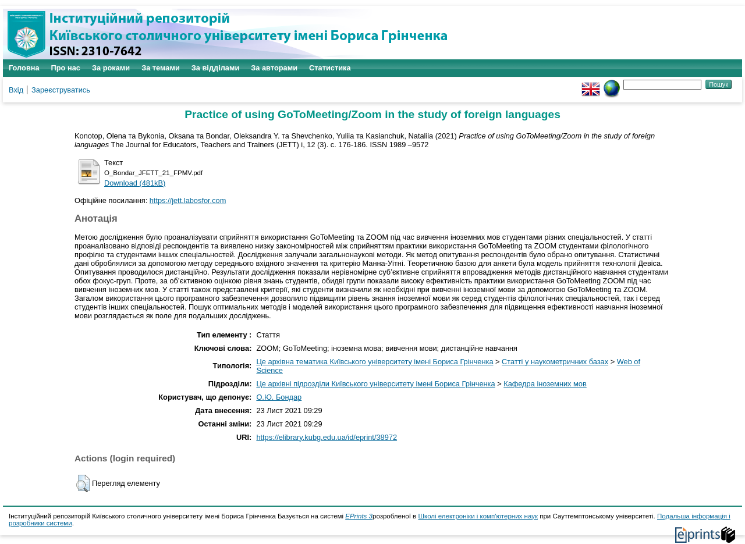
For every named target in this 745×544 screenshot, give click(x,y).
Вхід (16, 90)
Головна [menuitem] (24, 67)
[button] (83, 483)
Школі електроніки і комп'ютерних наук (478, 516)
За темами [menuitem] (160, 67)
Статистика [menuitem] (330, 67)
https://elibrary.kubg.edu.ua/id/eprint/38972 (326, 437)
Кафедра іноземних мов (545, 383)
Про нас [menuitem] (65, 67)
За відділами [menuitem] (215, 67)
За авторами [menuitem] (274, 67)
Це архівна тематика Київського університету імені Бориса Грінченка (374, 361)
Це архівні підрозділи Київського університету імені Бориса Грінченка (375, 383)
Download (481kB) (134, 183)
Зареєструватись (60, 90)
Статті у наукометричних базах (555, 361)
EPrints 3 (358, 516)
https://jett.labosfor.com (188, 200)
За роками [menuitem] (111, 67)
